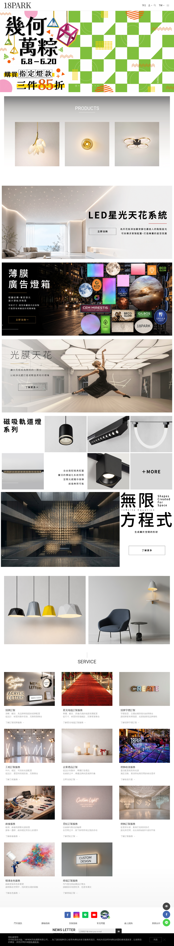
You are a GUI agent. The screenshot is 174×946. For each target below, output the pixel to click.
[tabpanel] (87, 51)
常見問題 (101, 923)
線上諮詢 (128, 923)
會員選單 (149, 5)
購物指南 (45, 923)
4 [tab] (84, 86)
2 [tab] (79, 86)
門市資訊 (18, 923)
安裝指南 (73, 923)
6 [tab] (90, 86)
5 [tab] (87, 86)
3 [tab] (82, 86)
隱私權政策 (34, 942)
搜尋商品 (155, 5)
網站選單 (168, 5)
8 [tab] (95, 86)
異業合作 (156, 923)
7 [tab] (92, 86)
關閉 (164, 939)
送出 (119, 931)
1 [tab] (76, 86)
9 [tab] (98, 86)
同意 (156, 939)
